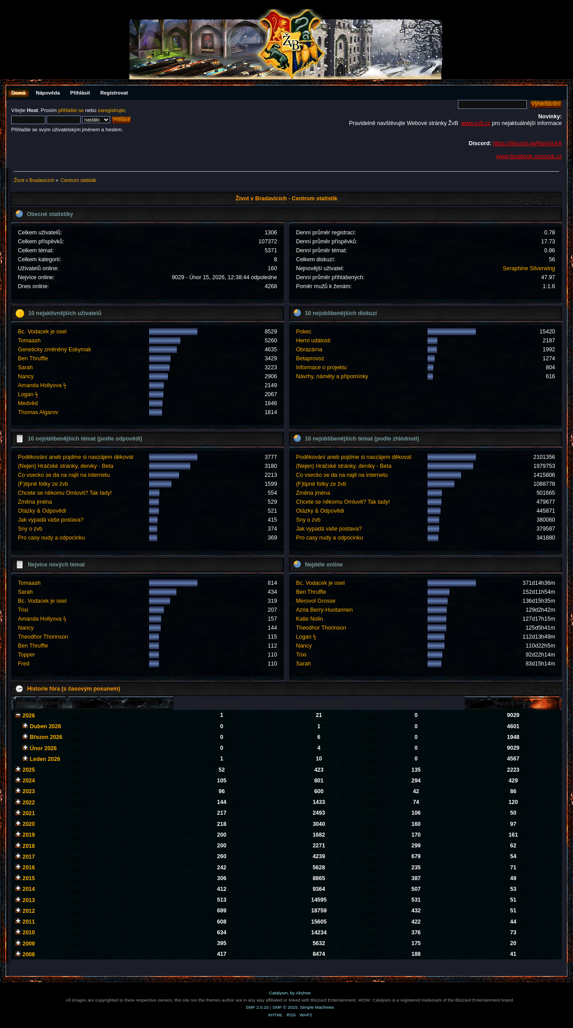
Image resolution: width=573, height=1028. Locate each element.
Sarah (25, 367)
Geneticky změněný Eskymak (54, 349)
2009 (28, 944)
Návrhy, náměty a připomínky (332, 376)
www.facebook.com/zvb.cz (529, 156)
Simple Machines (317, 1007)
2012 (28, 911)
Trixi (23, 610)
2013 (28, 900)
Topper (26, 655)
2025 (28, 770)
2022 (28, 802)
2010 (28, 932)
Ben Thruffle (33, 358)
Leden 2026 (45, 759)
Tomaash (29, 340)
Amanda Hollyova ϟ (42, 385)
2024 (28, 780)
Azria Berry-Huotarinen (324, 610)
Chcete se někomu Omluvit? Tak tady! (65, 493)
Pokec (304, 331)
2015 (28, 878)
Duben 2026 (45, 726)
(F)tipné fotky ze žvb (43, 484)
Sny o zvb (30, 529)
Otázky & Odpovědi (42, 511)
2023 (28, 791)
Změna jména (35, 502)
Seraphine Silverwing (529, 268)
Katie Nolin (309, 619)
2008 (28, 954)
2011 (28, 922)
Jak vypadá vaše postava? (51, 520)
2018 (28, 846)
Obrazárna (309, 349)
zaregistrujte (111, 110)
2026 (28, 716)
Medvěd (28, 403)
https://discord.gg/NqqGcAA (527, 143)
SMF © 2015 (285, 1007)
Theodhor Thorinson (43, 637)
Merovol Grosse (315, 601)
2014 (28, 889)
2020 (28, 824)
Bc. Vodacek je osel (42, 331)
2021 (28, 813)
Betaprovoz (310, 358)
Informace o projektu (321, 367)
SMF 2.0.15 (257, 1007)
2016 (28, 867)
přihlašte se (71, 110)
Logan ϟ (28, 394)
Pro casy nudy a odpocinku (51, 538)
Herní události (313, 340)
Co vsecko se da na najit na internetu (64, 475)
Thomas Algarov (38, 412)
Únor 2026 (43, 748)
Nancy (26, 376)
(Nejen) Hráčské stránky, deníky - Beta (65, 466)
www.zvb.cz (475, 123)
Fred (24, 664)
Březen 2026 (46, 737)
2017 (28, 857)
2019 (28, 835)
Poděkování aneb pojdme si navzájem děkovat (75, 457)
